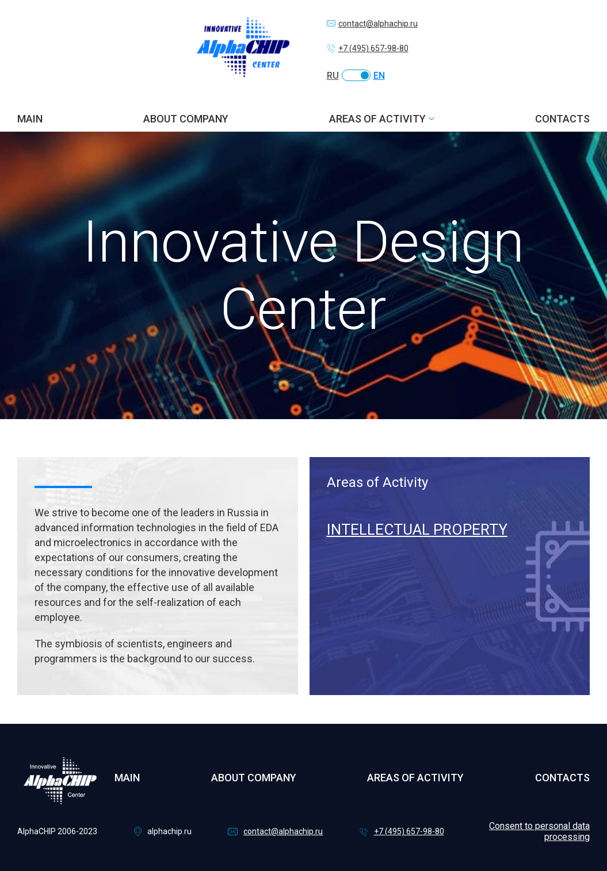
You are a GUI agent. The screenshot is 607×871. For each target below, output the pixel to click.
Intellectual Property (417, 529)
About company (185, 119)
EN (379, 75)
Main (30, 119)
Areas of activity (377, 119)
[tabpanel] (450, 507)
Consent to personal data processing (539, 831)
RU (333, 75)
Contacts (562, 119)
